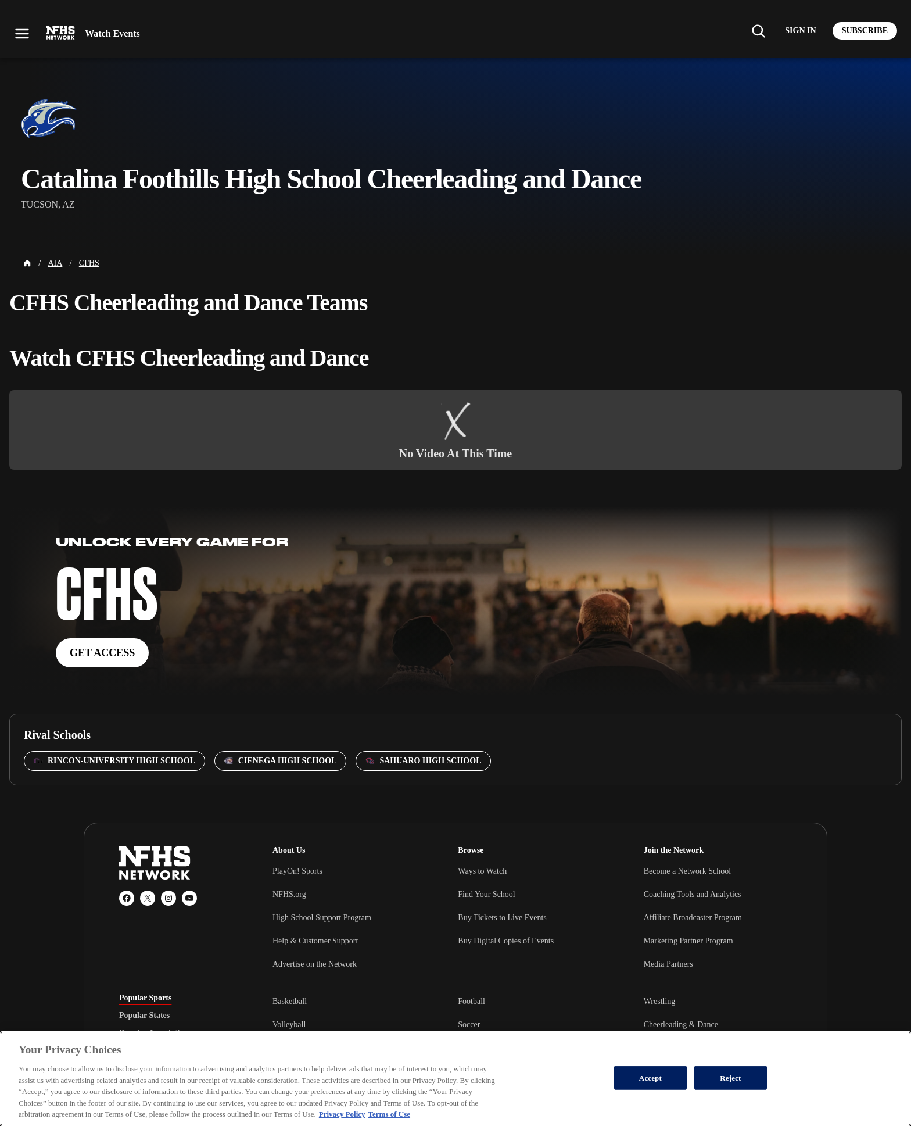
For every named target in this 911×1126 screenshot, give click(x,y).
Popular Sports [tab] (145, 998)
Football (471, 1001)
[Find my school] (758, 30)
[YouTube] (189, 898)
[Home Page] (27, 263)
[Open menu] (22, 33)
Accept (650, 1077)
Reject (730, 1077)
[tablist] (177, 1015)
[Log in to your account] (800, 31)
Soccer (469, 1024)
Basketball (289, 1001)
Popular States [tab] (144, 1015)
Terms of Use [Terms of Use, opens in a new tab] (389, 1114)
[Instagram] (168, 898)
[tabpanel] (532, 1024)
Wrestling (660, 1001)
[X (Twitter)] (147, 898)
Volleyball (289, 1024)
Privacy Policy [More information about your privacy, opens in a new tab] (342, 1114)
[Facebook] (126, 898)
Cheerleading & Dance (681, 1024)
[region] (455, 1078)
